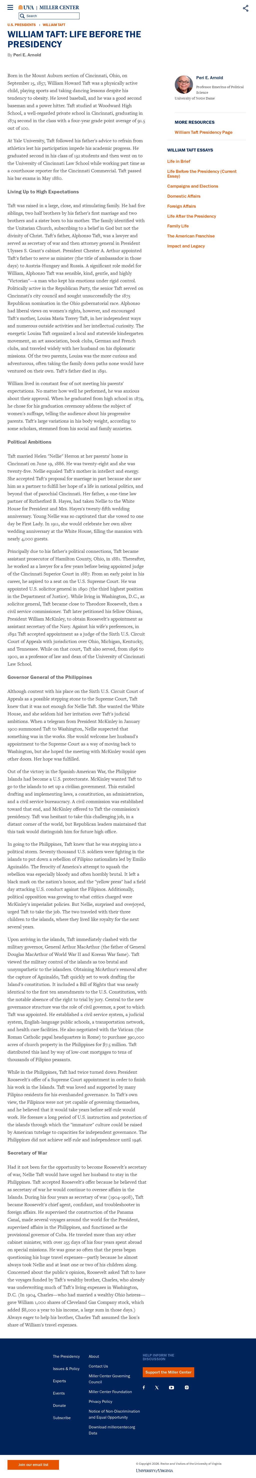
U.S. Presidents (22, 25)
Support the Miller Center (169, 1372)
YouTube (171, 1388)
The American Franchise (191, 236)
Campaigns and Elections (192, 186)
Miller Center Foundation (110, 1391)
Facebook (144, 1388)
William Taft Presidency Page (203, 132)
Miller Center (59, 7)
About (94, 1356)
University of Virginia (26, 7)
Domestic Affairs (183, 196)
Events (59, 1393)
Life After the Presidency (191, 216)
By (24, 55)
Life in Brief (178, 161)
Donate (59, 1405)
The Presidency (66, 1356)
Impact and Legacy (186, 246)
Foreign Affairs (181, 206)
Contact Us (98, 1366)
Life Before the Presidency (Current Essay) (202, 174)
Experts (59, 1381)
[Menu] (11, 8)
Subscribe (62, 1417)
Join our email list (33, 1464)
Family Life (178, 226)
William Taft (54, 25)
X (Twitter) (156, 1387)
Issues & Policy (66, 1368)
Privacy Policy (100, 1401)
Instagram (187, 1387)
